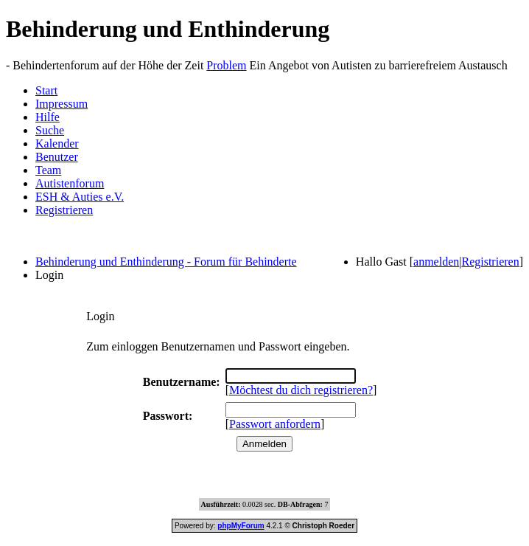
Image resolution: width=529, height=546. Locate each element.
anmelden (436, 261)
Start (46, 90)
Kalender (57, 143)
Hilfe (47, 117)
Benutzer (56, 157)
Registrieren (64, 210)
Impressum (61, 103)
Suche (49, 130)
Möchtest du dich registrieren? (301, 390)
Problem (226, 65)
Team (48, 170)
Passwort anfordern (274, 424)
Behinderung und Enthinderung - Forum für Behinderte (166, 261)
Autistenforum (69, 183)
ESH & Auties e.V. (79, 196)
